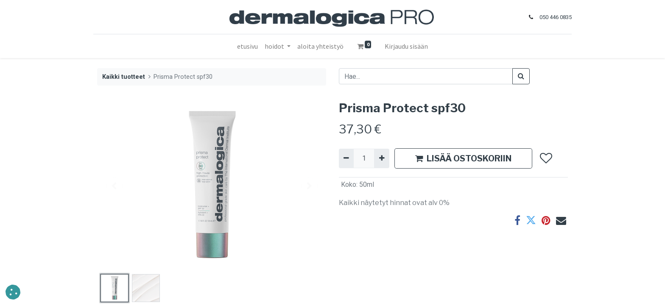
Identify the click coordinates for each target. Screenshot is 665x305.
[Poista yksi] (346, 158)
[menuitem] (247, 46)
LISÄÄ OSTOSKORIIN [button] (463, 158)
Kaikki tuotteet (123, 76)
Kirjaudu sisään (406, 46)
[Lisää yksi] (381, 158)
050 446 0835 (552, 17)
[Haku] (521, 76)
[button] (545, 158)
